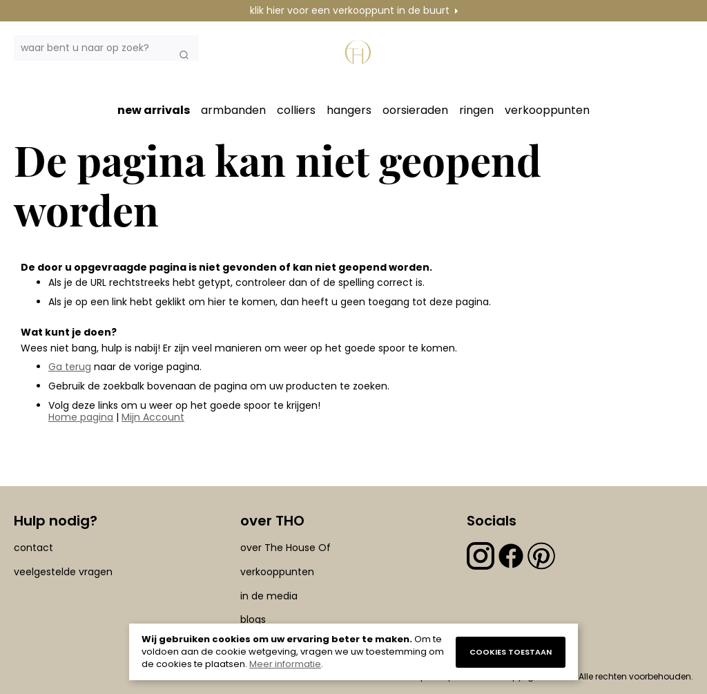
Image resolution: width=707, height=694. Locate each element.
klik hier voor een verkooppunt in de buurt (349, 10)
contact (33, 548)
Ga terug (69, 367)
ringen (476, 110)
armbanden (233, 110)
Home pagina (80, 417)
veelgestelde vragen (63, 572)
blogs (253, 619)
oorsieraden (415, 110)
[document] (353, 652)
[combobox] (106, 48)
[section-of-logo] (360, 59)
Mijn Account (153, 417)
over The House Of (285, 548)
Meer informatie (285, 664)
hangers (349, 110)
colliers (296, 110)
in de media (269, 596)
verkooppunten (547, 110)
